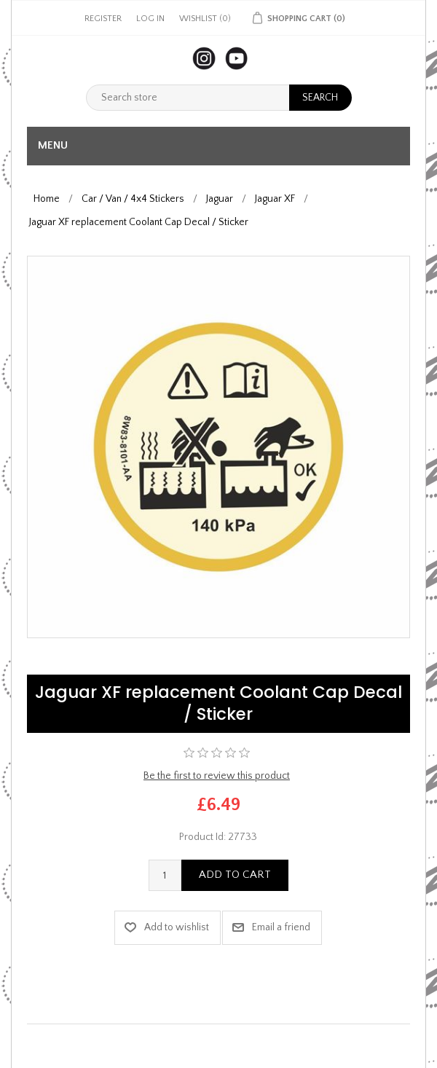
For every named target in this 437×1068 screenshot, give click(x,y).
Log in (150, 18)
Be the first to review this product (216, 776)
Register (103, 18)
